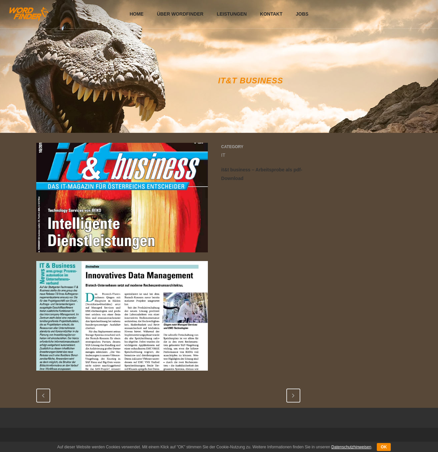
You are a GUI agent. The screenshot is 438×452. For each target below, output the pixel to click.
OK (384, 447)
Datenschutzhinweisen (351, 447)
